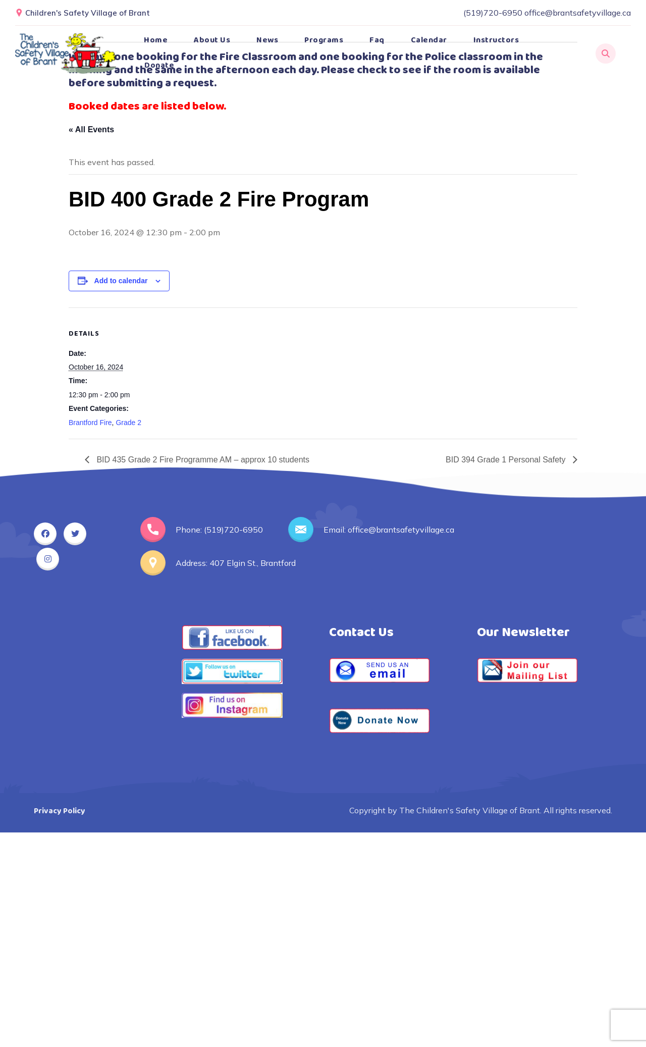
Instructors (496, 40)
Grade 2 (128, 422)
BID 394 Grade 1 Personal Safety (507, 459)
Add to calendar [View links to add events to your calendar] (121, 281)
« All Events (91, 129)
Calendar (429, 40)
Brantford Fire (90, 422)
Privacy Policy (59, 811)
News (267, 40)
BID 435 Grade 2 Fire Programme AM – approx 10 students (201, 459)
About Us (212, 40)
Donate (159, 65)
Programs (323, 40)
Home (156, 40)
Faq (377, 40)
